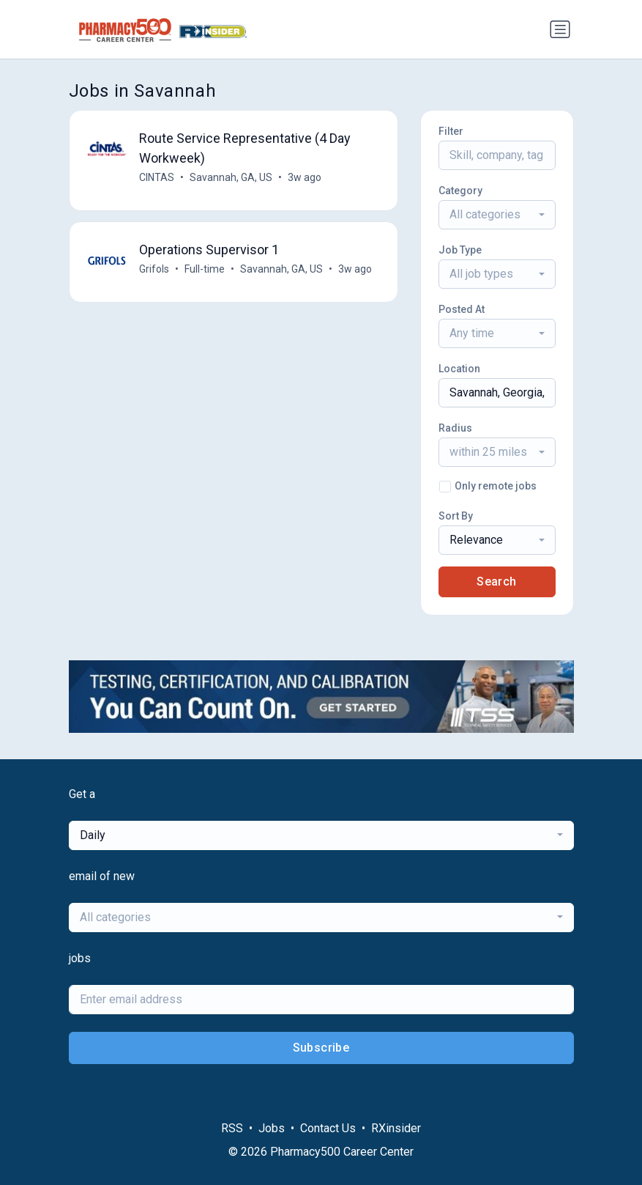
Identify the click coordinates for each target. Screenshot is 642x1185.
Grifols (155, 269)
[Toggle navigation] (560, 29)
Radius (455, 428)
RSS (232, 1128)
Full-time (205, 269)
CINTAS (157, 177)
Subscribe (321, 1048)
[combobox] (497, 214)
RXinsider (396, 1128)
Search (496, 581)
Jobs (271, 1128)
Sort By (455, 516)
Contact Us (328, 1128)
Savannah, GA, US (231, 177)
